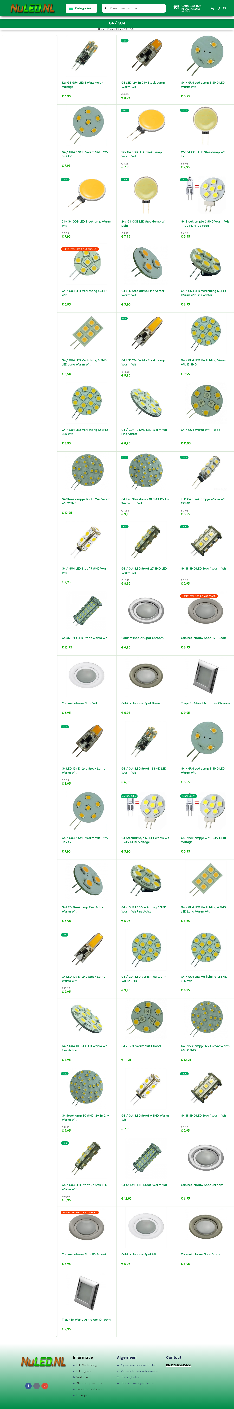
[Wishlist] (218, 8)
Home (101, 29)
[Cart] (224, 8)
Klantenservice (178, 1365)
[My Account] (212, 8)
